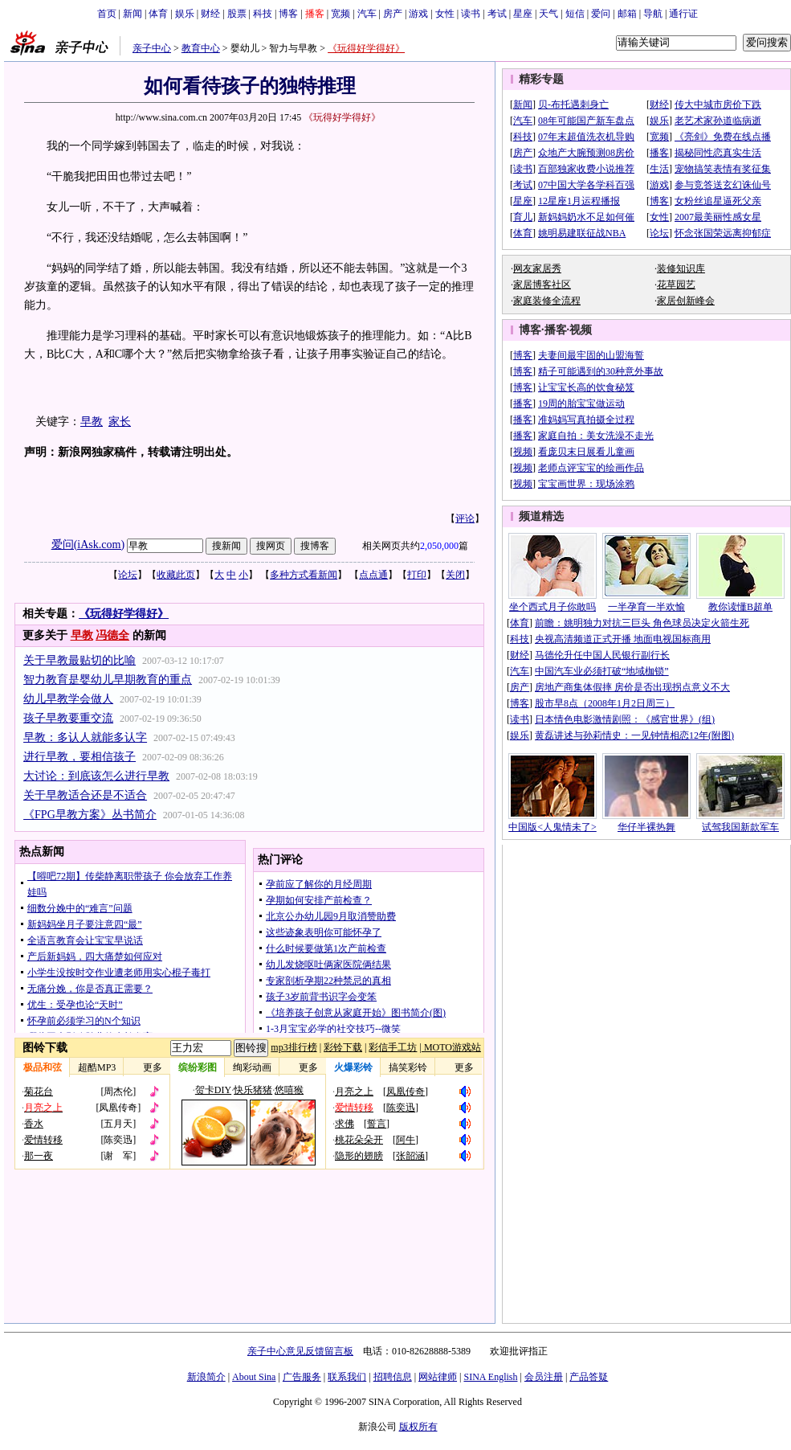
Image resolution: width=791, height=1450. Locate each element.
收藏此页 (176, 574)
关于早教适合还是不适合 (85, 795)
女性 (445, 13)
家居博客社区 (542, 284)
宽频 (340, 13)
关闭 (455, 574)
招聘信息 (392, 1376)
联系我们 (347, 1376)
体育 (158, 13)
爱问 (600, 13)
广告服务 (302, 1376)
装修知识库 (681, 268)
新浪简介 (206, 1376)
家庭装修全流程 (547, 300)
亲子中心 (152, 48)
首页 (106, 13)
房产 (392, 13)
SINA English (490, 1376)
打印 (416, 574)
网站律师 (437, 1376)
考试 (497, 13)
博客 (288, 13)
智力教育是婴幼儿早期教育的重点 (107, 680)
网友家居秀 (537, 268)
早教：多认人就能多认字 (85, 737)
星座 (522, 13)
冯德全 (112, 635)
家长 (119, 422)
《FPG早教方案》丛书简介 (90, 815)
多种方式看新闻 (303, 574)
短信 (575, 13)
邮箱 (627, 13)
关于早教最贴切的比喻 (79, 660)
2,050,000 (439, 545)
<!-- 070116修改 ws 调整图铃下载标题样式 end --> (249, 1103)
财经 (210, 13)
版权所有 (418, 1426)
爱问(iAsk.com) (87, 545)
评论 (465, 518)
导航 (653, 13)
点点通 (373, 574)
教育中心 (200, 48)
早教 (91, 422)
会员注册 (543, 1376)
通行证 (683, 13)
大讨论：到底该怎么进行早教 (96, 776)
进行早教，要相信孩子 (79, 757)
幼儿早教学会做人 (68, 699)
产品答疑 (588, 1376)
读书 (470, 13)
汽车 (367, 13)
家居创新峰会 (686, 300)
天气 (548, 13)
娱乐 (184, 13)
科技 (262, 13)
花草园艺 (676, 284)
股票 (237, 13)
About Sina (253, 1376)
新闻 (132, 13)
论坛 (127, 574)
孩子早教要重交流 (68, 718)
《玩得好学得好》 (366, 48)
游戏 (418, 13)
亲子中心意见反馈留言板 (300, 1351)
